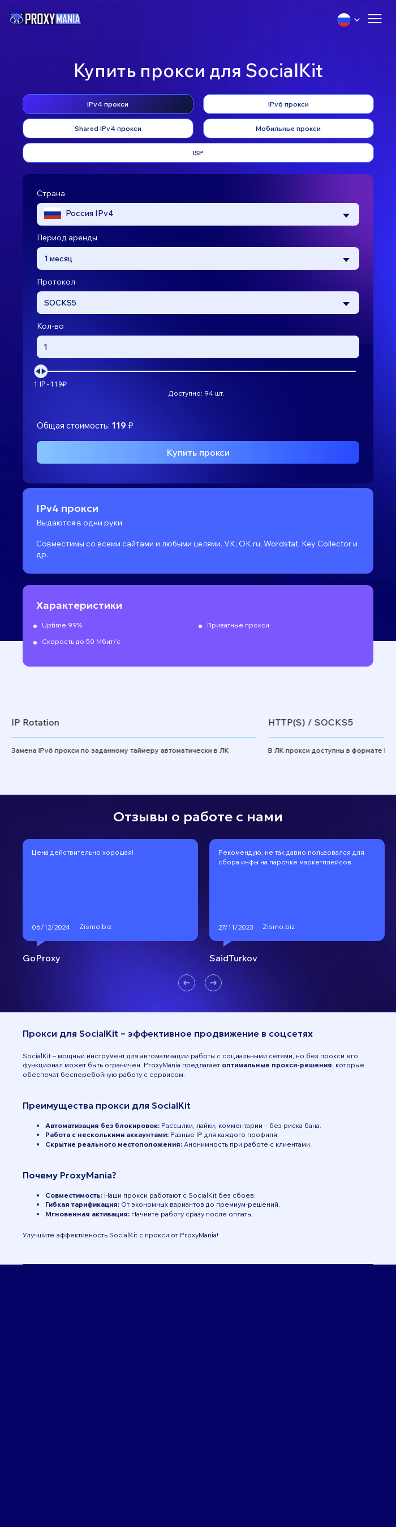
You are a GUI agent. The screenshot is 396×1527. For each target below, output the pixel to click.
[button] (186, 982)
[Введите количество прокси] (198, 347)
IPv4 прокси (107, 104)
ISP (198, 153)
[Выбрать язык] (348, 20)
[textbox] (79, 214)
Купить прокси (198, 452)
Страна (51, 193)
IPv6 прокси (288, 104)
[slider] (41, 371)
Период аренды (67, 237)
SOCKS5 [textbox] (60, 303)
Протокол (56, 282)
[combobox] (198, 214)
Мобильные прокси (288, 128)
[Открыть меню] (375, 19)
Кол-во (50, 326)
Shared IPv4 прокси (108, 128)
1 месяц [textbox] (58, 258)
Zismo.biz (95, 926)
